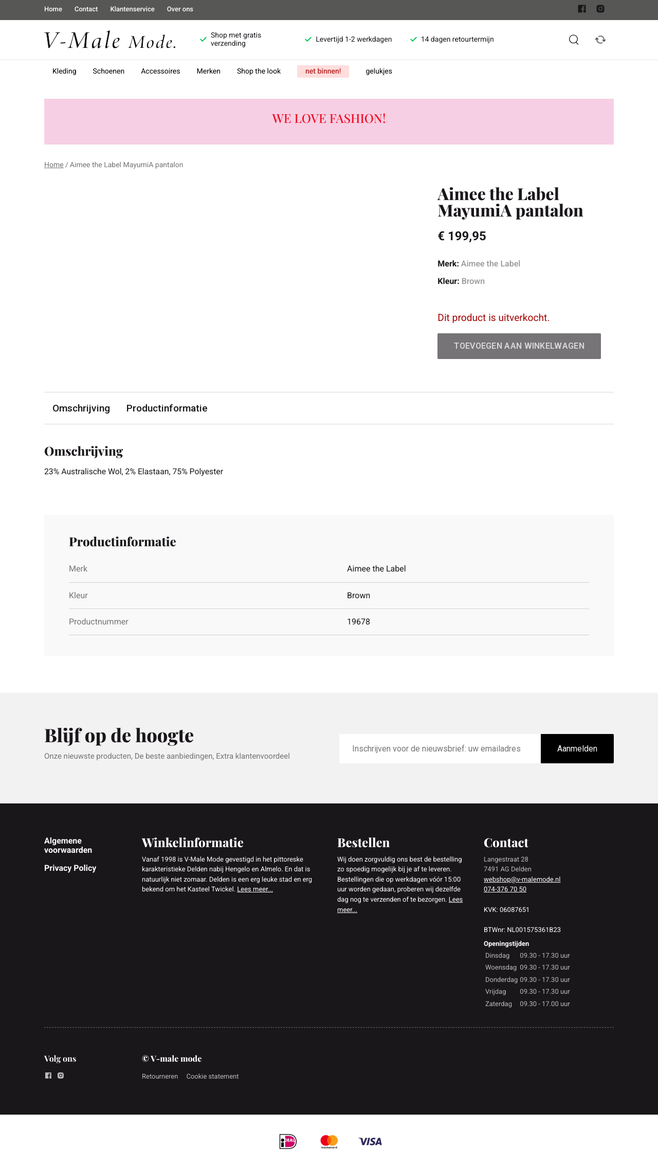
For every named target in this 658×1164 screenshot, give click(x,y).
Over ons (180, 9)
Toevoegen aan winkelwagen (519, 346)
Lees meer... (255, 890)
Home (53, 9)
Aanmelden (577, 749)
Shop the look (259, 71)
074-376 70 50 (505, 890)
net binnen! (323, 71)
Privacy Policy (70, 868)
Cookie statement (212, 1077)
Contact (86, 9)
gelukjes (378, 71)
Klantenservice (132, 9)
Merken (209, 71)
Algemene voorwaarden (68, 845)
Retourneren (160, 1077)
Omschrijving (81, 408)
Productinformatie (167, 408)
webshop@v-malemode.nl (522, 880)
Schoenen (109, 71)
